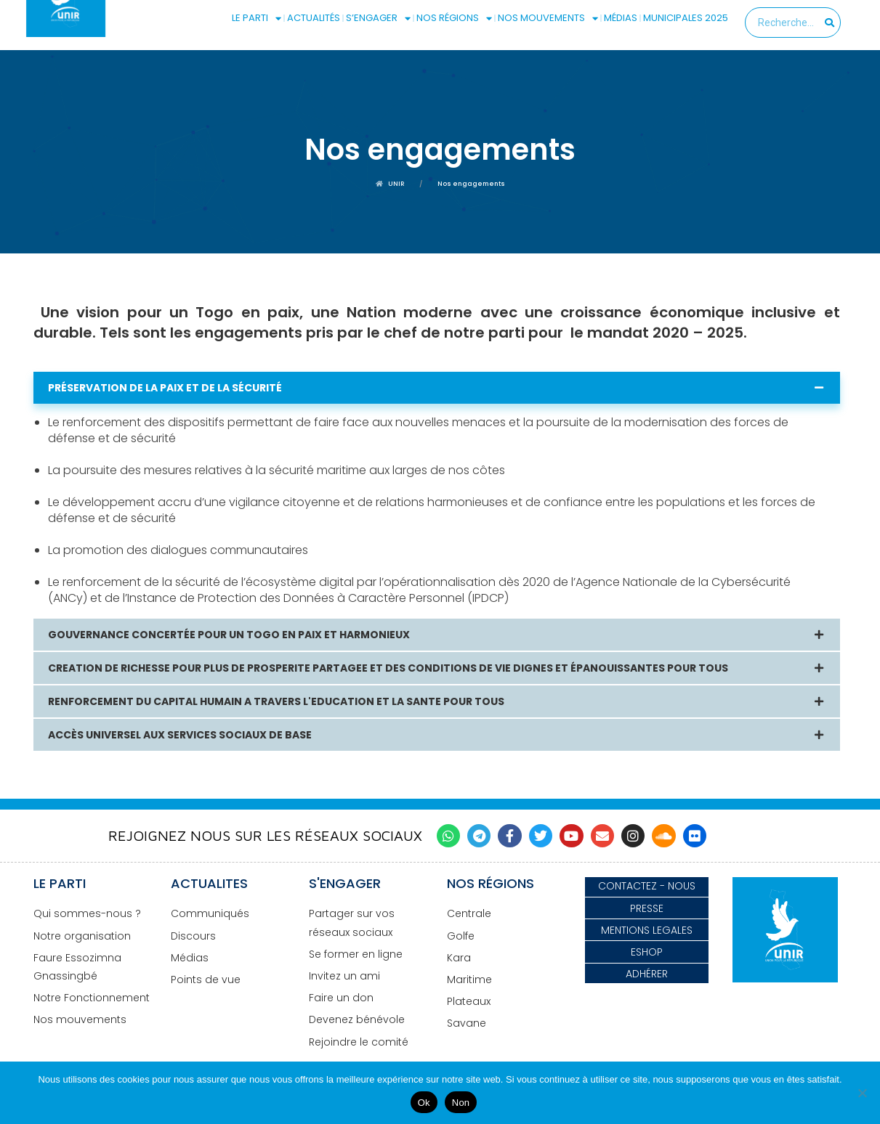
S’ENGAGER (378, 18)
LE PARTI (256, 18)
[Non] (862, 1093)
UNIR (390, 183)
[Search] (830, 22)
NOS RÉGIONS (454, 18)
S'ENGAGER (345, 883)
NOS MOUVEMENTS (548, 18)
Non (461, 1102)
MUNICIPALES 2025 (685, 18)
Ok (424, 1102)
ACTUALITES (209, 883)
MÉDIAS (620, 18)
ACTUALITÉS (313, 18)
